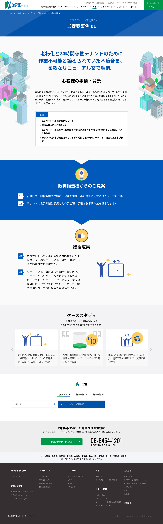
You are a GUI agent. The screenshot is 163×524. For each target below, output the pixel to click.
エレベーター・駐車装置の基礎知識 (108, 502)
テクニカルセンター (18, 476)
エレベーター (44, 476)
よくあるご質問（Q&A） (20, 498)
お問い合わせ (16, 485)
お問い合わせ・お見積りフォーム (23, 491)
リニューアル (73, 470)
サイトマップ (29, 516)
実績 (19, 13)
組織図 (126, 494)
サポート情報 (101, 489)
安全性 (69, 480)
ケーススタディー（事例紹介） (36, 13)
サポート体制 (100, 495)
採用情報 (127, 503)
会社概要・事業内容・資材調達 (135, 483)
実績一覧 (99, 476)
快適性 (69, 483)
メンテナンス (44, 470)
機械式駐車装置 (44, 487)
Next (150, 349)
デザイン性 (71, 487)
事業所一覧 (128, 487)
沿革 (125, 490)
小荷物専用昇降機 (45, 483)
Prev (12, 349)
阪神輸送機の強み (18, 470)
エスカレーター (44, 480)
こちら (99, 459)
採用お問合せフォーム (19, 495)
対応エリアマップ (102, 498)
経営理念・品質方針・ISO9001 (135, 480)
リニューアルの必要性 (75, 476)
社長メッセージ (129, 476)
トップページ (10, 13)
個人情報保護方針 (14, 516)
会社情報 (127, 470)
